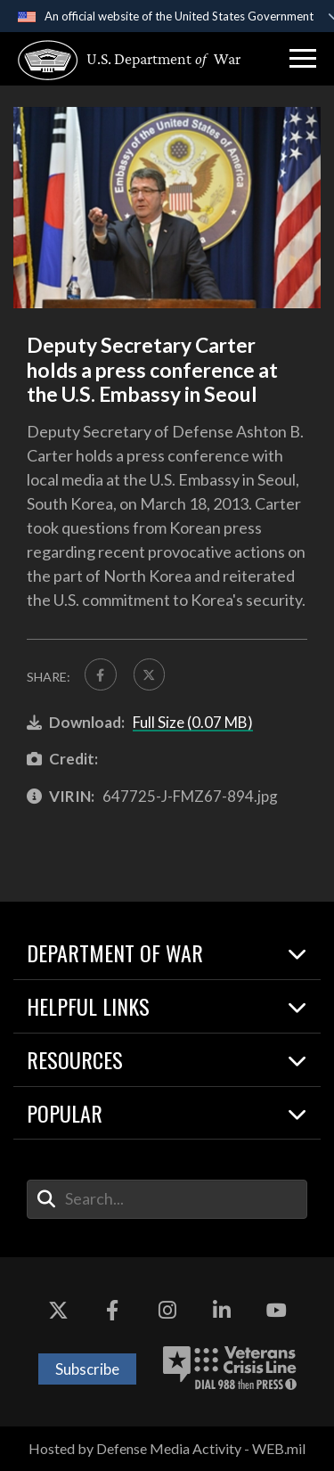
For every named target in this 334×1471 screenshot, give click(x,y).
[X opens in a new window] (58, 1310)
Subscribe (87, 1369)
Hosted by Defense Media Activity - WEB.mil (167, 1448)
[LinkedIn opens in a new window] (222, 1310)
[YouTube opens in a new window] (276, 1310)
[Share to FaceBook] (101, 674)
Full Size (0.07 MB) (193, 722)
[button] (302, 59)
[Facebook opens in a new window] (112, 1310)
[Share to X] (150, 674)
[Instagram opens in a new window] (167, 1310)
